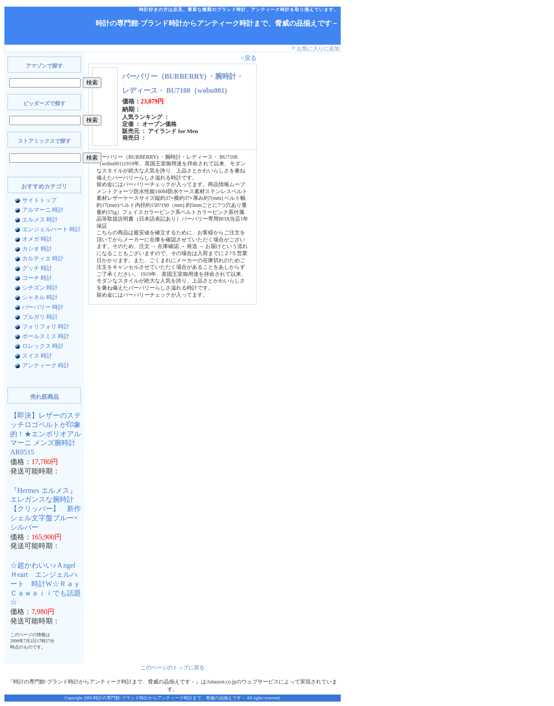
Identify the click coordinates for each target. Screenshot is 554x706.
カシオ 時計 (37, 248)
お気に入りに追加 (318, 49)
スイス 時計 (37, 355)
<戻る (249, 58)
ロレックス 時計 (43, 346)
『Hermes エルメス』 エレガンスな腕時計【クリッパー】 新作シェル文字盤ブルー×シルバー (45, 509)
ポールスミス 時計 (45, 336)
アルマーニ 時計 (43, 209)
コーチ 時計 (37, 278)
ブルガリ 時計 (40, 316)
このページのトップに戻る (172, 667)
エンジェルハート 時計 (51, 229)
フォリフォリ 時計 (45, 326)
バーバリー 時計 (43, 307)
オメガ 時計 (37, 239)
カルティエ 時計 (43, 258)
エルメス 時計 (40, 219)
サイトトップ (39, 200)
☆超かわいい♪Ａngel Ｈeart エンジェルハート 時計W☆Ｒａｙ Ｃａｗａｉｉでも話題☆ (49, 583)
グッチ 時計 (37, 268)
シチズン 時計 (40, 287)
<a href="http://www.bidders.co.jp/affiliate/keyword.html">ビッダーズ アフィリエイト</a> (287, 193)
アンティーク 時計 (45, 365)
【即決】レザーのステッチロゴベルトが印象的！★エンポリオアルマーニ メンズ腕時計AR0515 (45, 434)
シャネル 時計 (40, 297)
